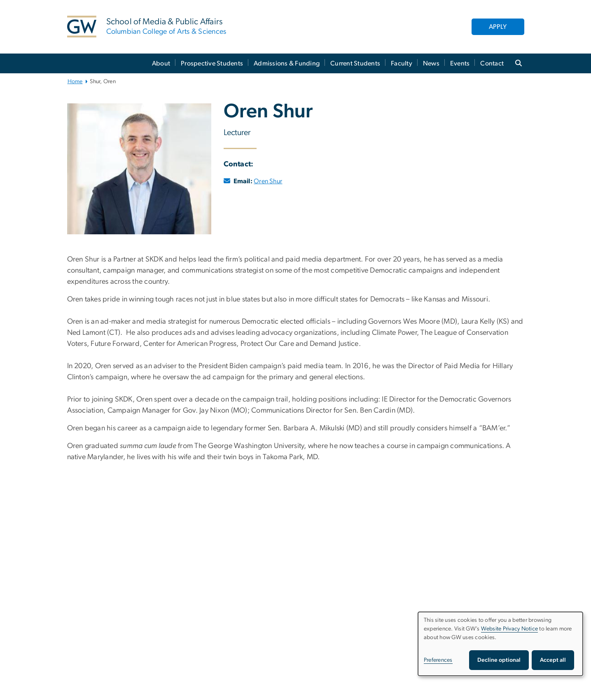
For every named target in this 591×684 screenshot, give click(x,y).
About (161, 63)
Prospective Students (212, 63)
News (431, 63)
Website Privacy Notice (509, 629)
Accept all (553, 660)
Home (75, 81)
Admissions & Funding (287, 63)
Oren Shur (268, 181)
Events (460, 63)
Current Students (355, 63)
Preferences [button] (438, 660)
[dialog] (500, 644)
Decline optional (499, 660)
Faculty (401, 63)
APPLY (498, 26)
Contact (492, 63)
